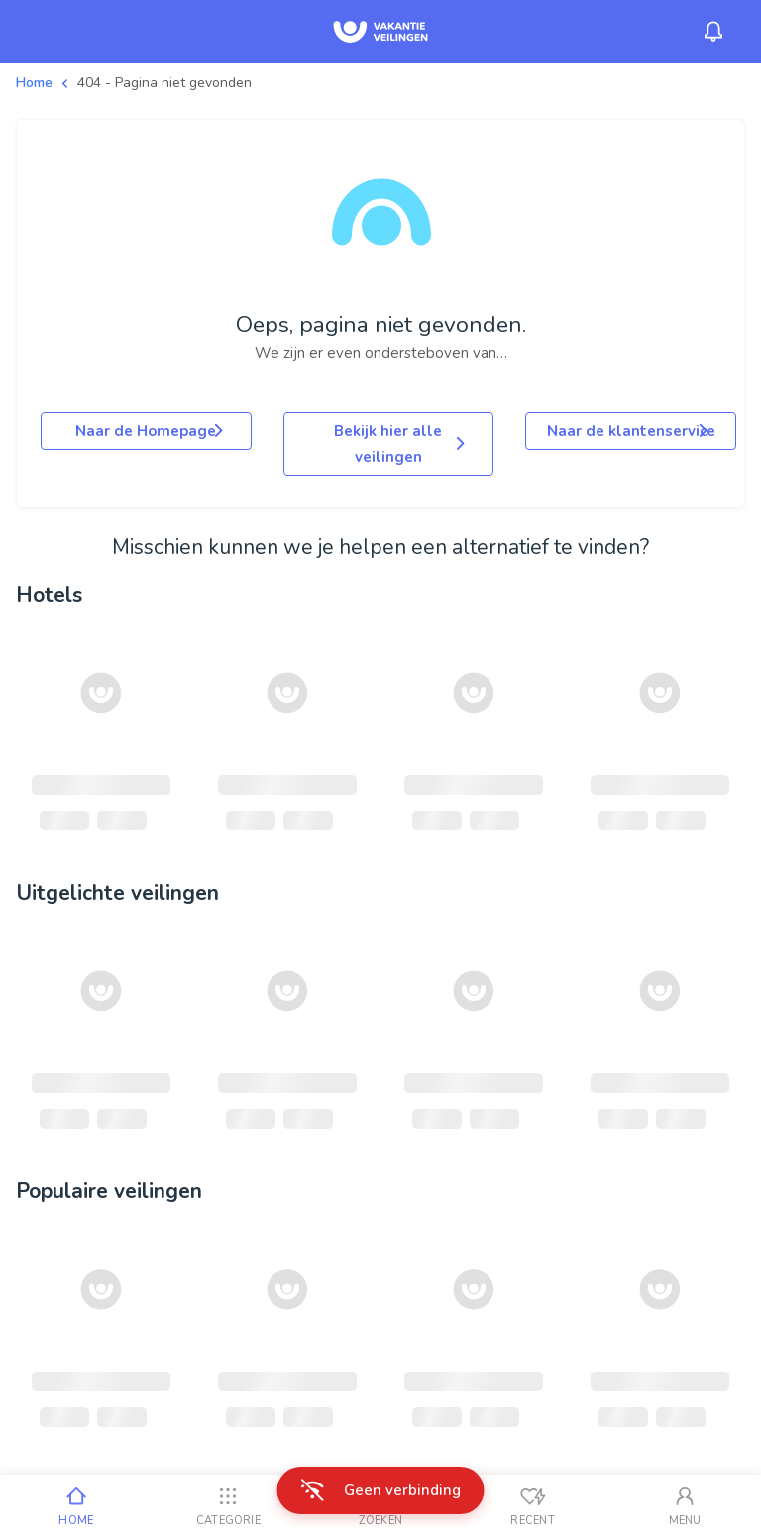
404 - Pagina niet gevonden (164, 82)
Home (34, 82)
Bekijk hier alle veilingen (401, 444)
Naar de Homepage (150, 431)
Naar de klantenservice (631, 431)
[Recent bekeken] (533, 1506)
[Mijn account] (684, 1506)
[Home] (76, 1506)
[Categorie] (229, 1506)
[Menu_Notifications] (713, 32)
